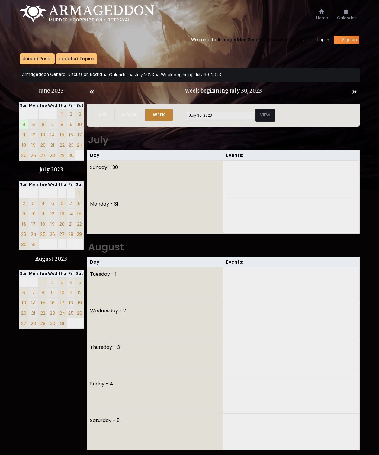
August (106, 247)
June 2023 (51, 91)
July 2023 (51, 170)
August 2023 (51, 259)
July (98, 140)
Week (159, 115)
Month (130, 115)
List (103, 115)
